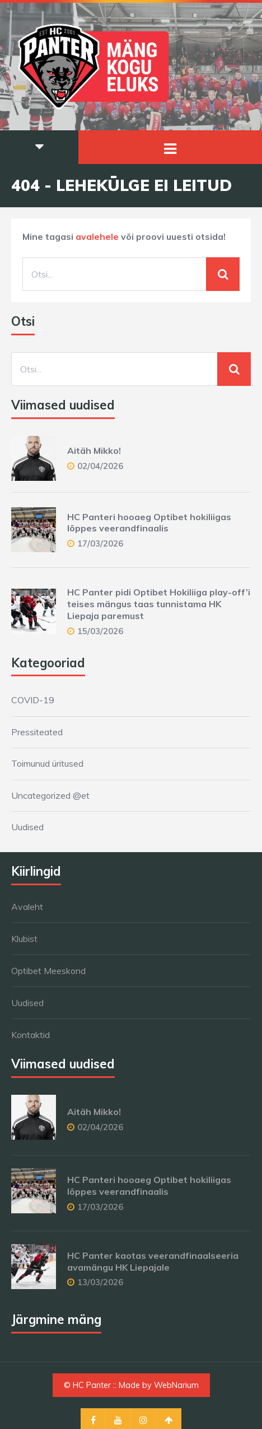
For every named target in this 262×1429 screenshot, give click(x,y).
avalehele (97, 236)
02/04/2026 (100, 466)
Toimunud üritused (47, 763)
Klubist (24, 938)
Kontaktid (30, 1034)
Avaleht (27, 906)
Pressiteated (37, 732)
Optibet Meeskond (48, 970)
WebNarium (176, 1385)
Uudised (27, 826)
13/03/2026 (100, 1282)
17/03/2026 (100, 543)
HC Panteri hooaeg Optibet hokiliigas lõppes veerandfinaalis (149, 522)
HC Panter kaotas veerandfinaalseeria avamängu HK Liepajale (152, 1261)
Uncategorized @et (50, 795)
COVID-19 (32, 700)
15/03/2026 (100, 631)
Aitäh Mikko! (94, 450)
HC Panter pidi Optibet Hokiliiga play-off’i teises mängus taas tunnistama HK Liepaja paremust (158, 603)
